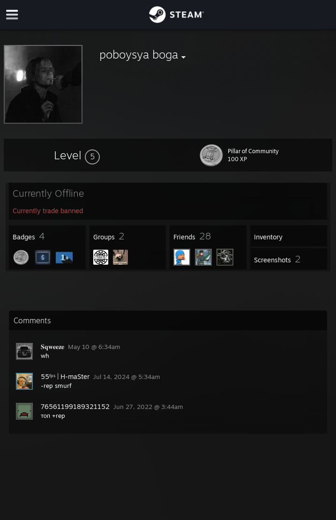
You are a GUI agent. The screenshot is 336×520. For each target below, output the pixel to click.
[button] (77, 155)
